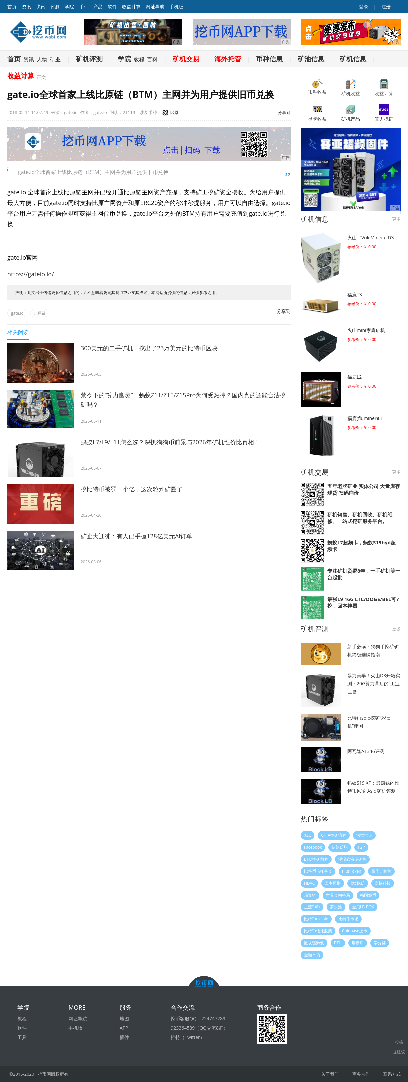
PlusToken (351, 871)
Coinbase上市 (354, 931)
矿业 (55, 59)
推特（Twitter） (188, 1037)
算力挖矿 (384, 113)
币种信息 (269, 58)
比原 (170, 112)
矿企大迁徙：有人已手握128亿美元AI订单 (136, 536)
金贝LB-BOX (363, 907)
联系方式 (392, 1074)
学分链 (380, 943)
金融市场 (312, 955)
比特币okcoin (316, 919)
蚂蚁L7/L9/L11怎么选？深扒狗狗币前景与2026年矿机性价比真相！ (170, 442)
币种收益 (317, 87)
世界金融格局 (338, 895)
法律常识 (364, 835)
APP (124, 1028)
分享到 (284, 112)
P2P (361, 847)
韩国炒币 (368, 895)
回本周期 (333, 883)
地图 (124, 1018)
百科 (152, 59)
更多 (396, 219)
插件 (124, 1037)
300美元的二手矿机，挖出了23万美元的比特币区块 (149, 348)
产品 (98, 6)
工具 (22, 1037)
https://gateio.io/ (30, 274)
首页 (14, 58)
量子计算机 (381, 871)
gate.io (17, 313)
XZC (307, 835)
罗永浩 (336, 907)
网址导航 (155, 6)
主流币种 (312, 907)
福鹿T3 (354, 294)
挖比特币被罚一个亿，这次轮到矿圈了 (132, 489)
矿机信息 (353, 58)
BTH (338, 943)
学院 (69, 6)
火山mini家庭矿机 (366, 330)
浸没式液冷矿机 (352, 859)
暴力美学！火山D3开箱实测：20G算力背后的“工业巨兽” (373, 683)
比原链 (40, 313)
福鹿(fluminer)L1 (365, 418)
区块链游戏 (314, 943)
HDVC (309, 883)
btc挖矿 (357, 883)
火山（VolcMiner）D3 (370, 237)
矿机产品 (350, 113)
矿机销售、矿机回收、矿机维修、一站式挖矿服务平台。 (359, 517)
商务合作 (361, 1074)
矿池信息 (311, 58)
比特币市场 (348, 919)
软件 (112, 6)
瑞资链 (310, 895)
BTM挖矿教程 (316, 859)
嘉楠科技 (383, 883)
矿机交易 (186, 58)
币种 (83, 6)
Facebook (313, 847)
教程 (139, 59)
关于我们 (330, 1074)
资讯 (26, 6)
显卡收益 (317, 113)
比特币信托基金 (318, 871)
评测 (55, 6)
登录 (363, 6)
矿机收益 (350, 88)
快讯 (40, 6)
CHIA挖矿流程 (333, 835)
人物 (42, 59)
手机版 (176, 6)
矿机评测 (89, 58)
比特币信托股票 (318, 931)
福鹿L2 (354, 377)
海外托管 (227, 58)
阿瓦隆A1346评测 (365, 751)
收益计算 (131, 6)
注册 (385, 6)
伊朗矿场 (340, 847)
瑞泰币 (358, 943)
